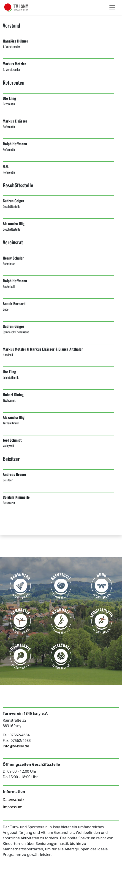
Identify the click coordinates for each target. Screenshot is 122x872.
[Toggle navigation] (112, 7)
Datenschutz (13, 799)
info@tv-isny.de (16, 746)
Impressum (12, 806)
